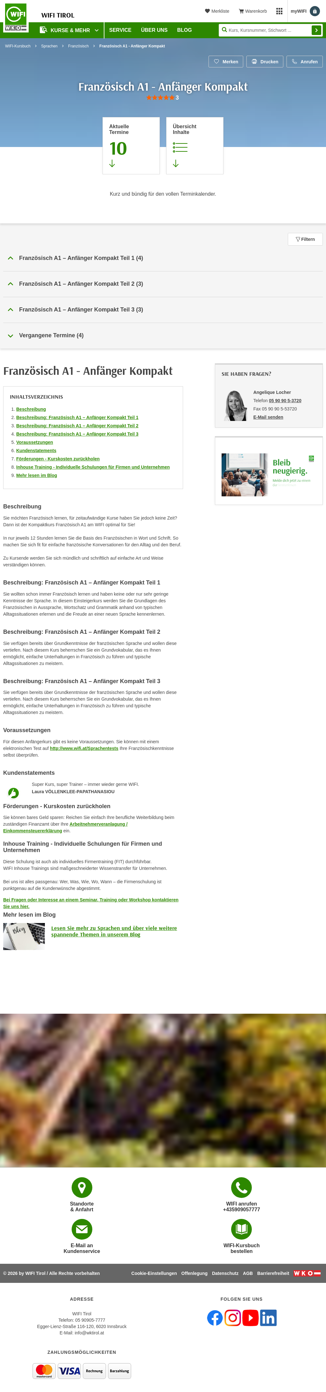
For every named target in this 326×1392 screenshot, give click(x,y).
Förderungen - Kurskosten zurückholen (58, 458)
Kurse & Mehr (65, 30)
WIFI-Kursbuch (18, 46)
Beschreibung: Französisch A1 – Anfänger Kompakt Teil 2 (77, 425)
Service (120, 30)
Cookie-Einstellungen (154, 1273)
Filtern (305, 239)
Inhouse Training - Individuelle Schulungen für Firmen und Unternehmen (93, 467)
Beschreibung (31, 409)
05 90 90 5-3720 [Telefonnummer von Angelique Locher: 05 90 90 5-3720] (285, 400)
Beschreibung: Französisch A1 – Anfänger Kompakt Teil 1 (77, 417)
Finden (316, 30)
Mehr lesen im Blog (36, 475)
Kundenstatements (36, 450)
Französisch (78, 46)
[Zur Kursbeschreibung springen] (194, 145)
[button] (163, 258)
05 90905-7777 (90, 1320)
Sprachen (49, 46)
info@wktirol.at (89, 1332)
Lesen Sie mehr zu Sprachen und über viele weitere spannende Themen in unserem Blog (114, 931)
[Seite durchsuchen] (271, 30)
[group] (163, 97)
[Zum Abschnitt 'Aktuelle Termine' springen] (131, 145)
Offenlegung (194, 1273)
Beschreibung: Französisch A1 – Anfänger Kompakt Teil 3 (77, 434)
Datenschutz (225, 1273)
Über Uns (154, 30)
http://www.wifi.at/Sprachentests (84, 748)
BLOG (184, 30)
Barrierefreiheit (273, 1273)
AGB (248, 1273)
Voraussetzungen (34, 442)
